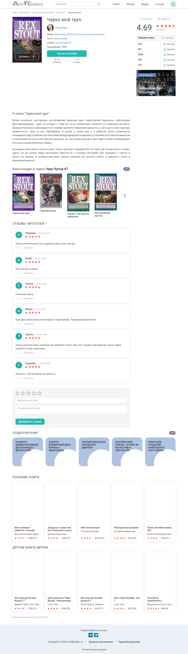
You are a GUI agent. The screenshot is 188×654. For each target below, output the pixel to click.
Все (126, 169)
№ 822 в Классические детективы (86, 34)
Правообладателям (129, 641)
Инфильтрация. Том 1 (151, 88)
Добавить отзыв (30, 421)
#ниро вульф (60, 38)
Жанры (145, 4)
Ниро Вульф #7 (63, 42)
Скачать (171, 44)
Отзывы (159, 4)
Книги (116, 4)
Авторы (130, 4)
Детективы (60, 34)
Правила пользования (101, 641)
